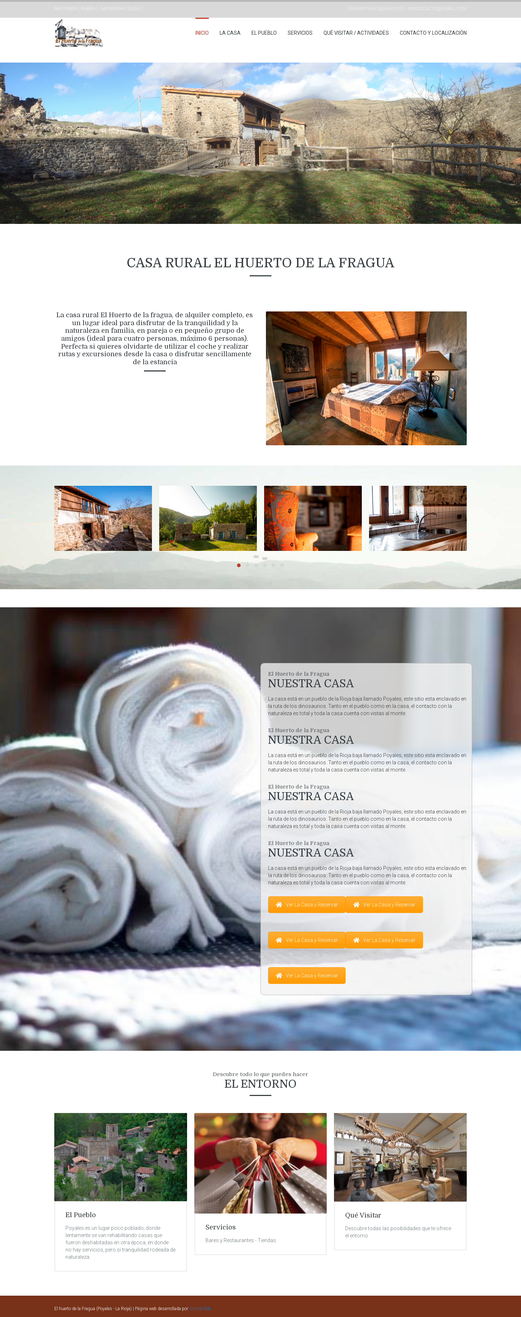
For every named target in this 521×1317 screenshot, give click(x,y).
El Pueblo (264, 33)
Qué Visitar (363, 1215)
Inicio (202, 33)
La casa (230, 33)
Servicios (300, 33)
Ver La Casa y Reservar (307, 905)
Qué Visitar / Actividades (356, 33)
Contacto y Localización (433, 33)
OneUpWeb (200, 1308)
